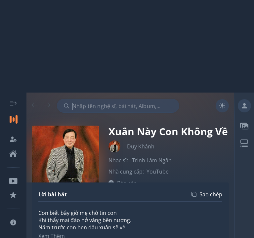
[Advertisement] (127, 46)
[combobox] (118, 106)
